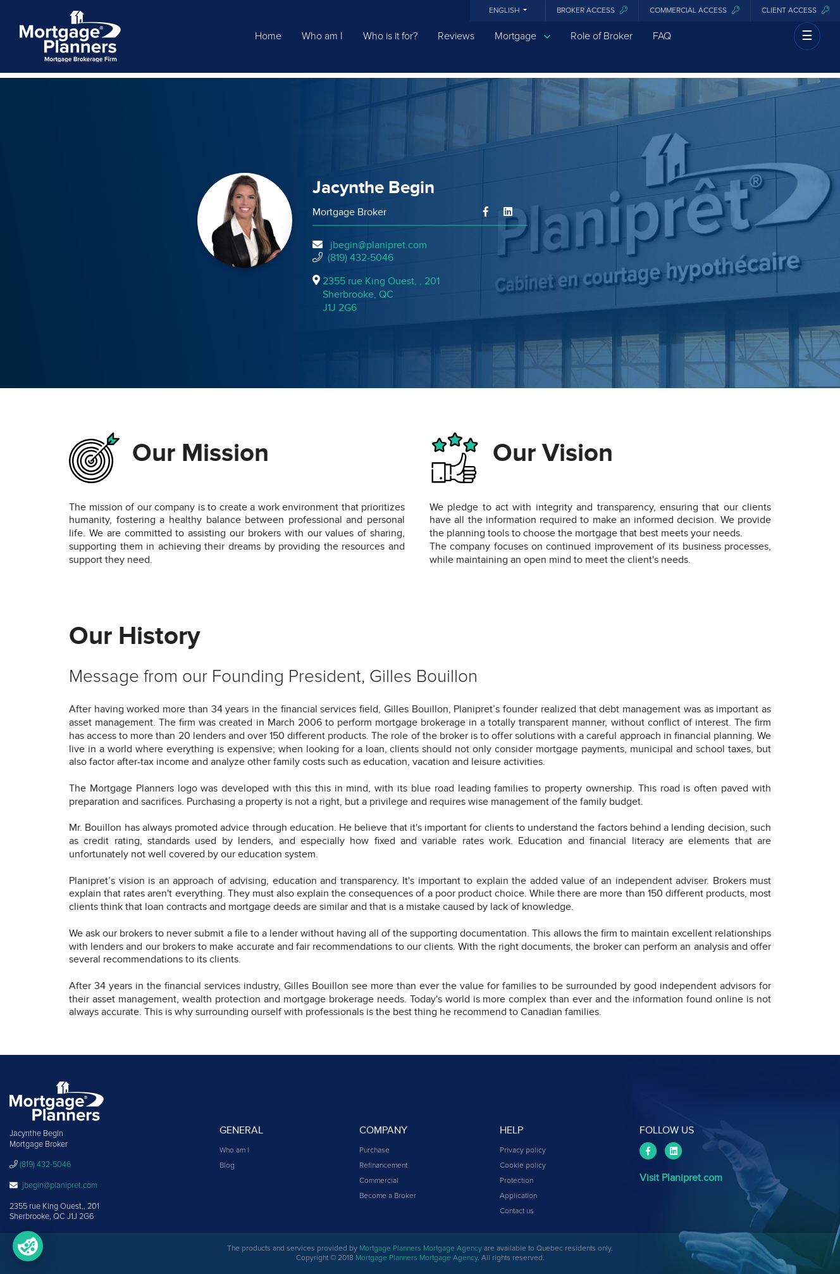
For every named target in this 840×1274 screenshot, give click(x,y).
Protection (516, 1181)
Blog (227, 1166)
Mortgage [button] (522, 46)
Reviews (456, 46)
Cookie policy (523, 1166)
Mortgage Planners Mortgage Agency (420, 1248)
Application (518, 1196)
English (505, 11)
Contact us (517, 1211)
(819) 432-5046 (360, 257)
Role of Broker (602, 46)
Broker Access (592, 10)
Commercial (378, 1181)
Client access (795, 10)
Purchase (374, 1150)
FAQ (662, 46)
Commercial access (694, 10)
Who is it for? (390, 46)
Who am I (322, 46)
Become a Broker (387, 1196)
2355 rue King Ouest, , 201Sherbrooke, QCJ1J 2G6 (381, 294)
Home (268, 46)
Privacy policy (523, 1150)
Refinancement (383, 1166)
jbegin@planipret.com (378, 245)
